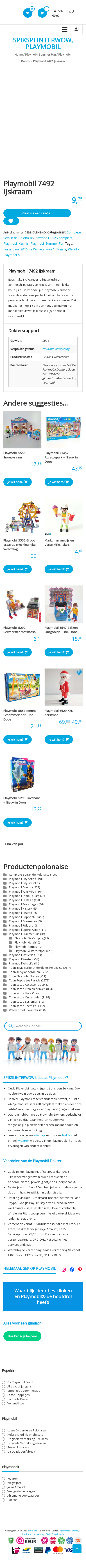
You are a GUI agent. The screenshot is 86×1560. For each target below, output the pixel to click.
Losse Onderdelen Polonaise (26, 1430)
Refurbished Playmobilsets (25, 1435)
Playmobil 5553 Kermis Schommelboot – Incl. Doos (19, 715)
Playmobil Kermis (16, 243)
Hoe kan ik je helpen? (22, 1336)
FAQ (48, 1534)
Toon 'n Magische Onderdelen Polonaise (35, 968)
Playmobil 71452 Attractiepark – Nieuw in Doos (61, 457)
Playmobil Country (21, 887)
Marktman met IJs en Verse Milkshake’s (59, 542)
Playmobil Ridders (21, 925)
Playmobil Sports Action (24, 930)
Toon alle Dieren (18, 1399)
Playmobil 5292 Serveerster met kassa (19, 630)
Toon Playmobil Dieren (24, 976)
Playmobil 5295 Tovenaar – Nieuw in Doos (21, 800)
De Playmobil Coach (20, 1382)
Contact (12, 1500)
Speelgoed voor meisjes (23, 1391)
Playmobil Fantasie (21, 900)
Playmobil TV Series (22, 955)
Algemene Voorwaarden (23, 1496)
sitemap (39, 1135)
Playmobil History (20, 908)
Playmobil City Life (21, 883)
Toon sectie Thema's (22, 1006)
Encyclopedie (58, 1534)
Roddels (67, 1135)
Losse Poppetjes (18, 1395)
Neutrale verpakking (55, 349)
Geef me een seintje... (37, 213)
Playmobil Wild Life (21, 963)
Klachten (26, 1534)
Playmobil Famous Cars (24, 896)
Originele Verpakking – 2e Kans (27, 1439)
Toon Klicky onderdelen (24, 972)
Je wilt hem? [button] (17, 482)
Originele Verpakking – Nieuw (26, 1443)
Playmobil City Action (22, 879)
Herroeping (38, 1534)
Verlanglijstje (15, 1403)
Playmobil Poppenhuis (23, 917)
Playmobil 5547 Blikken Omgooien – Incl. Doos (61, 630)
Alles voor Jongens (19, 1386)
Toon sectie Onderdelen (25, 997)
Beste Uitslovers (18, 1447)
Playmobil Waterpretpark (31, 951)
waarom (23, 1141)
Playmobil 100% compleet (53, 238)
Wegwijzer (14, 1483)
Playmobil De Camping (29, 938)
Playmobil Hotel (25, 942)
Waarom (12, 1479)
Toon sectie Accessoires (25, 985)
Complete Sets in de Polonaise (29, 875)
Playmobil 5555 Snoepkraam (14, 455)
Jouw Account (16, 1487)
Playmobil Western (21, 959)
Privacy (75, 1530)
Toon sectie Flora (20, 993)
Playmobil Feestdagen (23, 904)
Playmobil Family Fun (22, 892)
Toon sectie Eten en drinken (27, 989)
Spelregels (65, 1530)
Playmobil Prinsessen (23, 921)
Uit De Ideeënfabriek (21, 1452)
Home (19, 54)
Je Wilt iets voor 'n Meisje (47, 249)
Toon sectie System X (23, 1002)
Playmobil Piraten (20, 913)
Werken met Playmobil (23, 1010)
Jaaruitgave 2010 (15, 249)
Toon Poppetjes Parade (25, 980)
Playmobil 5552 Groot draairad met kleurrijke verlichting (19, 544)
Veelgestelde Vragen (21, 1491)
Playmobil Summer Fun (40, 54)
